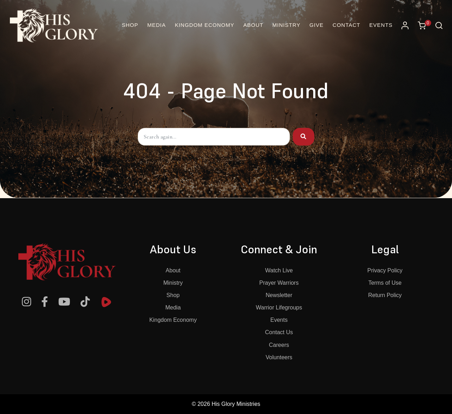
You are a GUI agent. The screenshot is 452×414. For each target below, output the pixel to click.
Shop (172, 295)
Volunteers (279, 357)
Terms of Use (385, 283)
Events (381, 25)
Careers (279, 345)
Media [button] (156, 25)
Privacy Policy (385, 270)
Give (316, 25)
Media (173, 307)
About (173, 270)
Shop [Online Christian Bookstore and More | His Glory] (130, 25)
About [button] (253, 25)
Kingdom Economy (173, 320)
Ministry (173, 283)
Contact (346, 25)
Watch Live (279, 270)
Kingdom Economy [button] (204, 25)
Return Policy (385, 295)
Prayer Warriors (278, 283)
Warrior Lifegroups (279, 307)
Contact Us (279, 332)
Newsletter (279, 295)
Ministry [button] (286, 25)
